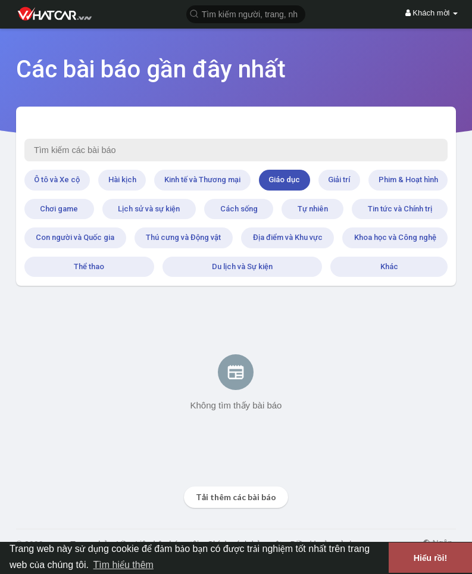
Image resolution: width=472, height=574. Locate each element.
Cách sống (239, 208)
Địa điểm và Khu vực (288, 237)
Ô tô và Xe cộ (57, 179)
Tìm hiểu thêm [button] (123, 565)
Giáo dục (284, 179)
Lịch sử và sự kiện (149, 208)
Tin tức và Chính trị (400, 208)
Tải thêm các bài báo (236, 497)
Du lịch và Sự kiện (242, 266)
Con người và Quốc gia (75, 237)
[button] (246, 13)
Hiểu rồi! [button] (431, 558)
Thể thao (89, 266)
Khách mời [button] (431, 12)
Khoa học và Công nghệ (395, 237)
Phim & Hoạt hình (408, 179)
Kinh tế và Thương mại (202, 179)
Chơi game (59, 208)
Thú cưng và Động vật (183, 237)
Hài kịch (122, 179)
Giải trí (339, 179)
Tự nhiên (313, 208)
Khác (389, 266)
